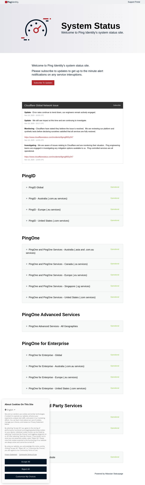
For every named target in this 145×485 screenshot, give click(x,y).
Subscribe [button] (117, 105)
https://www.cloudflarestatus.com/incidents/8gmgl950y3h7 (49, 137)
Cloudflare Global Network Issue (41, 105)
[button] (43, 82)
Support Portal (134, 2)
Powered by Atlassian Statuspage (109, 474)
